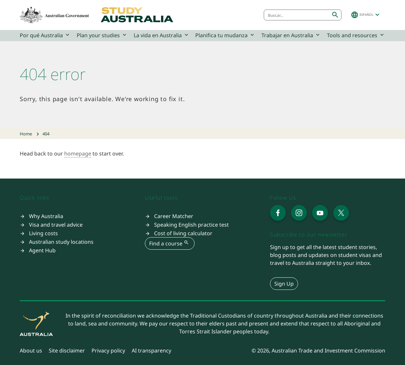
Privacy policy (108, 350)
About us (31, 350)
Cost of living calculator (183, 233)
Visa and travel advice (56, 224)
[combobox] (296, 15)
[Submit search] (335, 15)
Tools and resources (356, 35)
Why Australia (46, 216)
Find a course (169, 243)
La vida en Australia (162, 35)
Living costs (43, 233)
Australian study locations (61, 241)
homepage (77, 153)
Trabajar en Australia (291, 35)
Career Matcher (173, 216)
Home (26, 134)
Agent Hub (42, 250)
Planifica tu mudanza (225, 35)
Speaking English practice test (191, 224)
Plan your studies (102, 35)
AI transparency (151, 350)
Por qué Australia (45, 35)
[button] (366, 15)
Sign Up (284, 283)
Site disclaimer (67, 350)
